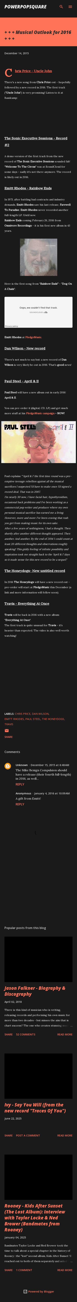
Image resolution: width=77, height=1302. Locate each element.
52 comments (25, 1034)
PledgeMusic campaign (40, 413)
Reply (20, 784)
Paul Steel (32, 719)
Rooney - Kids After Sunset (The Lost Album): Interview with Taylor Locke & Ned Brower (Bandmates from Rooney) (34, 1218)
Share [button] (8, 737)
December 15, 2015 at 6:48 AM (50, 765)
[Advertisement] (38, 888)
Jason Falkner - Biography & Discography (34, 991)
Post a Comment (28, 1135)
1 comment (24, 1270)
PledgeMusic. (33, 337)
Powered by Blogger (38, 1291)
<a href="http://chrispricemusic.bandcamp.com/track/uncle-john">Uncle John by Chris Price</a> (38, 117)
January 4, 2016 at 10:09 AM (52, 793)
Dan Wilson (40, 714)
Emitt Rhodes (14, 719)
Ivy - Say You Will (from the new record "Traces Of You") (35, 1108)
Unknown (22, 765)
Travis (8, 724)
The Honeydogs (53, 719)
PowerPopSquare (25, 7)
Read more (65, 1034)
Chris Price (22, 714)
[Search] (61, 6)
